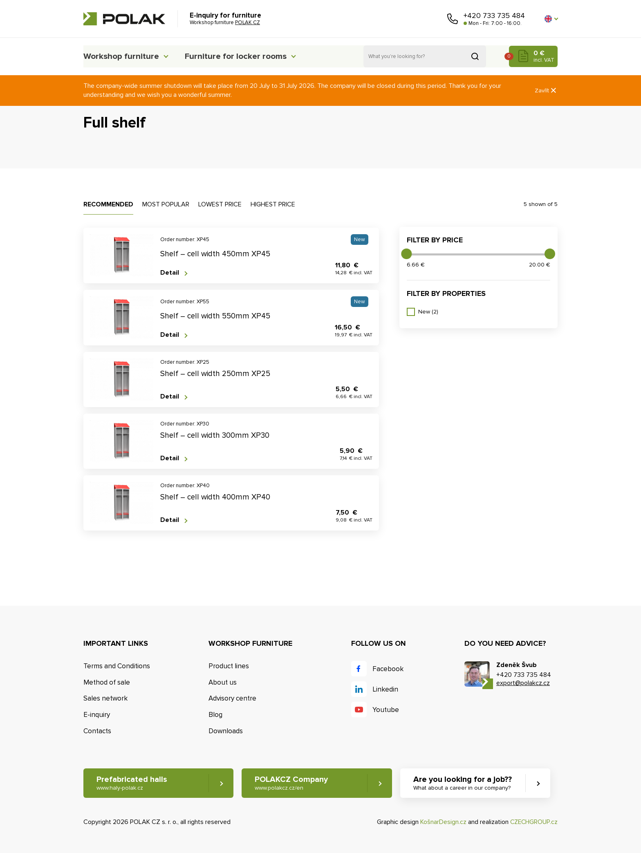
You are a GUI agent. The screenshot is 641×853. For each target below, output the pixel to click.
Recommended (108, 204)
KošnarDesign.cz (442, 822)
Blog (215, 714)
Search (475, 56)
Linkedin (385, 689)
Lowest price (220, 204)
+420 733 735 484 (494, 15)
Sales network (105, 698)
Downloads (225, 731)
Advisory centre (232, 698)
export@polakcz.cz (523, 683)
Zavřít (546, 90)
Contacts (97, 731)
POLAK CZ (124, 18)
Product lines (228, 666)
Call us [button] (453, 19)
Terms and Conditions (116, 666)
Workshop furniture (123, 56)
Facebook (387, 669)
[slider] (406, 254)
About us (222, 682)
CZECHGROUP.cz (533, 822)
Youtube (385, 709)
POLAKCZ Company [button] (293, 783)
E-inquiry (96, 714)
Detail (169, 273)
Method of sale (106, 682)
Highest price (273, 204)
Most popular (165, 204)
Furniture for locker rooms (245, 56)
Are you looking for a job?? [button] (466, 783)
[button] (551, 18)
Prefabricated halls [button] (131, 783)
